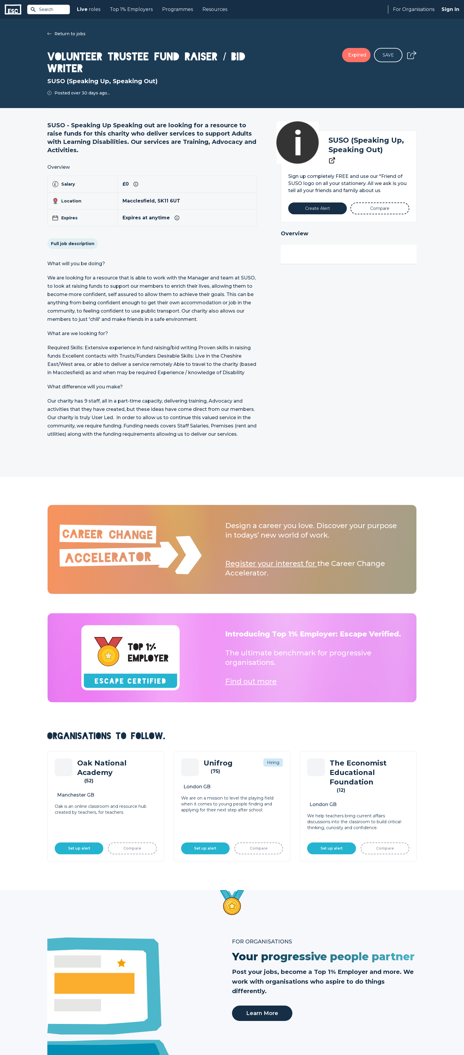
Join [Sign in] (144, 976)
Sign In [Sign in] (450, 9)
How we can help (250, 976)
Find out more (251, 681)
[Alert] (317, 208)
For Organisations (413, 9)
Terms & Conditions (63, 1035)
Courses (148, 996)
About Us (334, 976)
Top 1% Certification (252, 996)
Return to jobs (66, 33)
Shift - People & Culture (256, 1006)
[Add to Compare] (379, 208)
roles (88, 9)
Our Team (334, 986)
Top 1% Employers (131, 9)
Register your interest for (271, 563)
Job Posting (244, 986)
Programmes (177, 9)
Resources (214, 9)
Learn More (262, 825)
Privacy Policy (97, 1035)
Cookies (120, 1035)
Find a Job (150, 986)
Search (41, 9)
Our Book (334, 996)
